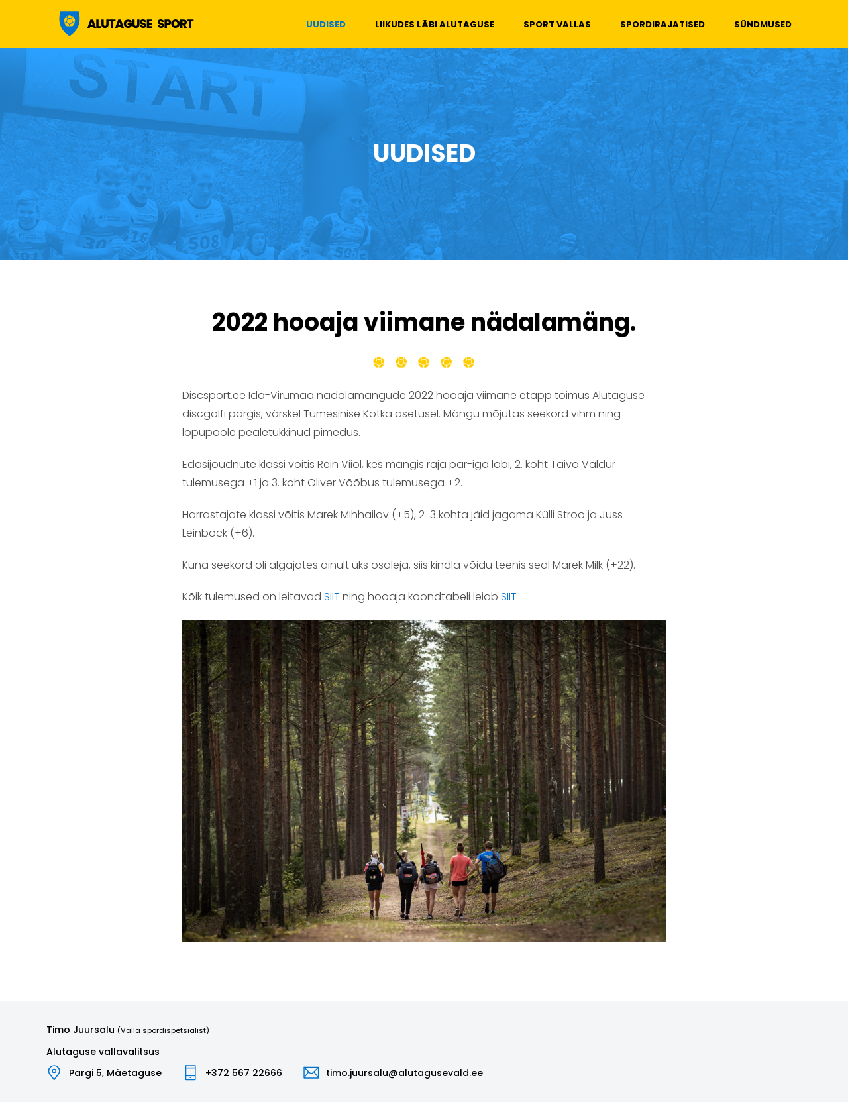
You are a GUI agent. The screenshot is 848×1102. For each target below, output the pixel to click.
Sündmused (763, 24)
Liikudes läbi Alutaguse (434, 24)
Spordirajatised (662, 24)
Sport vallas (557, 24)
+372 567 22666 (243, 1073)
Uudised (326, 24)
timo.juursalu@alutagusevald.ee (404, 1073)
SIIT (332, 596)
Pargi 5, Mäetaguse (115, 1073)
